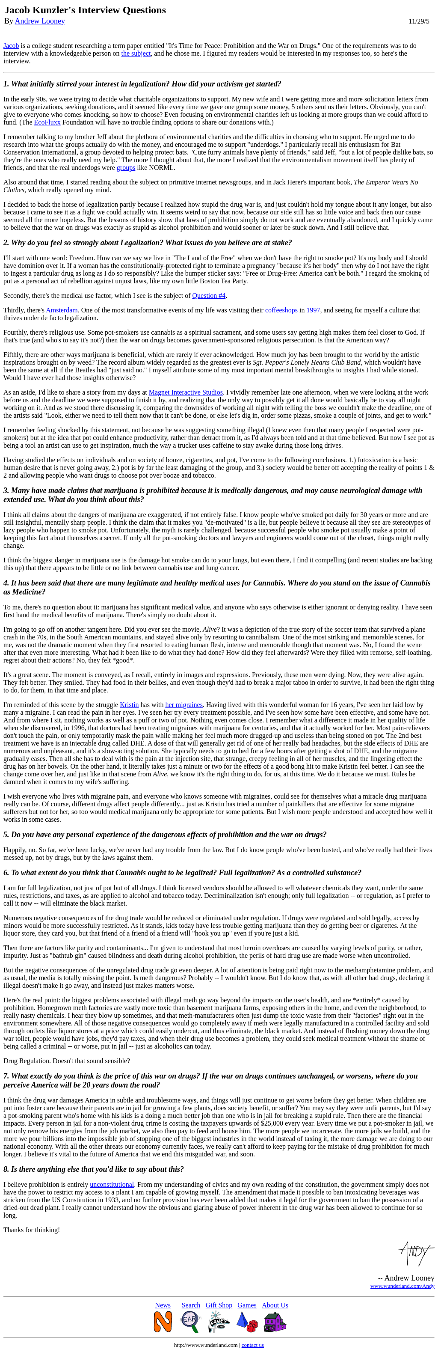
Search (191, 1305)
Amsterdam (62, 310)
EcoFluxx (47, 122)
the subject (136, 53)
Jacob (11, 45)
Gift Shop (219, 1305)
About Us (275, 1305)
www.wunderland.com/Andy (402, 1286)
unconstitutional (112, 1184)
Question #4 (209, 295)
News (163, 1305)
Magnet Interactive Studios (186, 392)
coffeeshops (281, 310)
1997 (313, 310)
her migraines (184, 704)
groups (126, 167)
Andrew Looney (40, 21)
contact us (253, 1345)
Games (246, 1305)
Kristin (129, 704)
